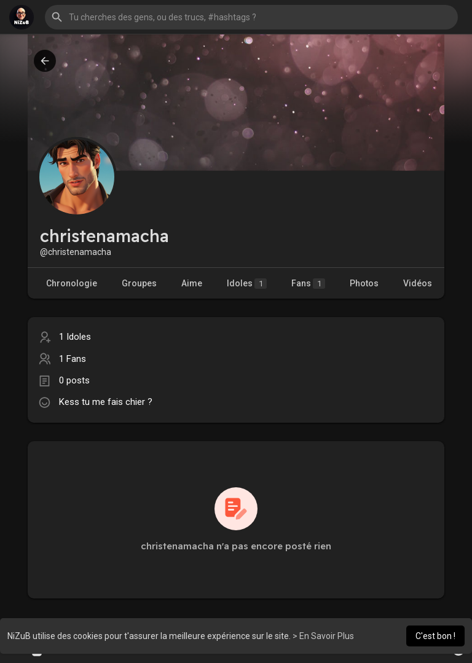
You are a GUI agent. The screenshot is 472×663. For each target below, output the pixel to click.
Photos (364, 283)
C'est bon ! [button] (435, 636)
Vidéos (417, 283)
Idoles (247, 283)
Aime (191, 283)
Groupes (139, 283)
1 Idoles (75, 336)
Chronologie (71, 283)
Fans (308, 283)
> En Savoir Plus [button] (323, 636)
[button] (251, 17)
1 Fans (72, 358)
